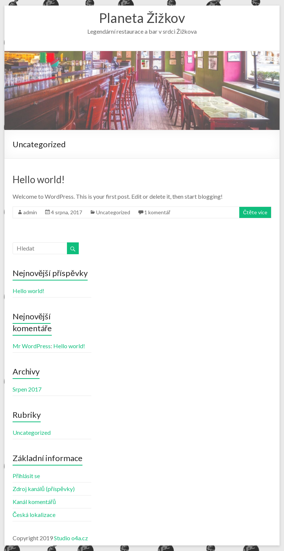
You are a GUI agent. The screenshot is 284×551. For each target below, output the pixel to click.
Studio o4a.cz (71, 537)
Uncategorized (113, 212)
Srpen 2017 (27, 389)
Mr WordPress (32, 345)
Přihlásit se (26, 475)
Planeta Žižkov (142, 18)
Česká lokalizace (34, 514)
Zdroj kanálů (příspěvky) (44, 488)
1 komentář (157, 212)
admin (30, 212)
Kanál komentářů (34, 501)
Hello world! (39, 179)
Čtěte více (255, 212)
